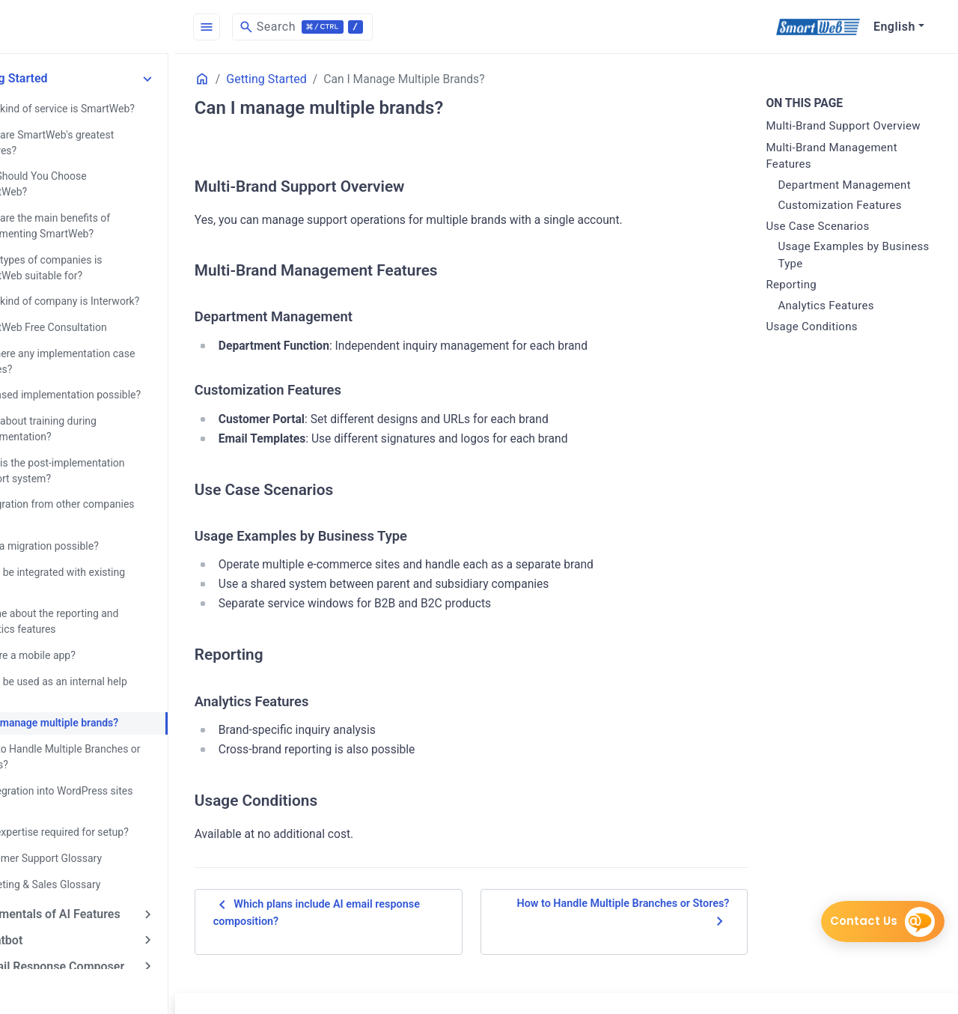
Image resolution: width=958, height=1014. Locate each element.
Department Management (856, 202)
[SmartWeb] (817, 27)
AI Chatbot (43, 912)
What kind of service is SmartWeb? (103, 108)
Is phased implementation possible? (106, 374)
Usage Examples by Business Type (840, 272)
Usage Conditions (824, 343)
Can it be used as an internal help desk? (99, 664)
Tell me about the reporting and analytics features (95, 598)
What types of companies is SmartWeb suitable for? (86, 249)
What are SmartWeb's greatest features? (92, 141)
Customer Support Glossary (86, 831)
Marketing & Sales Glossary (86, 857)
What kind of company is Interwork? (105, 282)
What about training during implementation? (84, 408)
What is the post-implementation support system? (98, 449)
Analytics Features (838, 323)
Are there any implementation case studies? (103, 341)
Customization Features (852, 222)
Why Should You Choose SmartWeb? (107, 174)
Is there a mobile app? (73, 631)
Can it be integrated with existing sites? (98, 557)
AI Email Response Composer (94, 937)
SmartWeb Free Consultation (89, 308)
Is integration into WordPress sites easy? (102, 772)
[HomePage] (112, 27)
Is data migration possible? (85, 523)
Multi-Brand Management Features (843, 173)
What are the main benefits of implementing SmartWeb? (90, 208)
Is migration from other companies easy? (102, 490)
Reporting (803, 302)
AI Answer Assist (60, 963)
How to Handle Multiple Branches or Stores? (105, 731)
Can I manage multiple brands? (95, 698)
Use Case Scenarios (830, 243)
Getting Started (56, 78)
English (894, 26)
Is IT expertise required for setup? (100, 806)
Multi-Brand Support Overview (830, 135)
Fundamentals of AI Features (92, 886)
